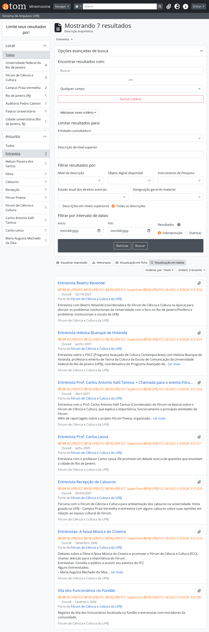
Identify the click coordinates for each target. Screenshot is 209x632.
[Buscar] (130, 70)
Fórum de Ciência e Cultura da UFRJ (96, 299)
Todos (10, 55)
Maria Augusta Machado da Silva (26, 240)
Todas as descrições (130, 206)
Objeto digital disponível (125, 173)
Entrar (197, 6)
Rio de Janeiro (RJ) (26, 96)
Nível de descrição (71, 173)
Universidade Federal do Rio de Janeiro (26, 65)
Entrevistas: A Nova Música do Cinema (92, 531)
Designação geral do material (154, 189)
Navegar (61, 6)
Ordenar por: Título (158, 270)
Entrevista (26, 154)
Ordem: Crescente (190, 270)
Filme (26, 175)
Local (10, 45)
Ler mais (174, 364)
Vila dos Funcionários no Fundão (86, 590)
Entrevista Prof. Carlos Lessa (83, 436)
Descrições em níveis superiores (85, 206)
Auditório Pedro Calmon (26, 104)
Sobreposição (172, 233)
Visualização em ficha (131, 262)
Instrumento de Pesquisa (176, 173)
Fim (110, 223)
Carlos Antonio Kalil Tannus (26, 220)
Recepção (26, 190)
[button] (168, 6)
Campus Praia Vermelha (26, 88)
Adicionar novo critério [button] (77, 112)
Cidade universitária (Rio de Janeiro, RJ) (26, 121)
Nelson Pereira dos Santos (26, 163)
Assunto (13, 136)
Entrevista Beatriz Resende (81, 283)
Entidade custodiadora (74, 131)
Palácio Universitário (26, 112)
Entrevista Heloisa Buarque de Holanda (92, 332)
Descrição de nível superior (77, 147)
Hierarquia (101, 262)
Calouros (26, 183)
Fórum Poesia (26, 198)
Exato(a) (195, 233)
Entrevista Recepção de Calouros (87, 482)
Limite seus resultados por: (26, 29)
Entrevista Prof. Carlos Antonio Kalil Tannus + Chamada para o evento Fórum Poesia (125, 382)
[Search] (120, 6)
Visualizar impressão (71, 262)
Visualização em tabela (167, 262)
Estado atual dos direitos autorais (82, 189)
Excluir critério (130, 99)
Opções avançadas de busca (83, 50)
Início (62, 223)
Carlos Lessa (26, 231)
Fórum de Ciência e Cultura (26, 77)
